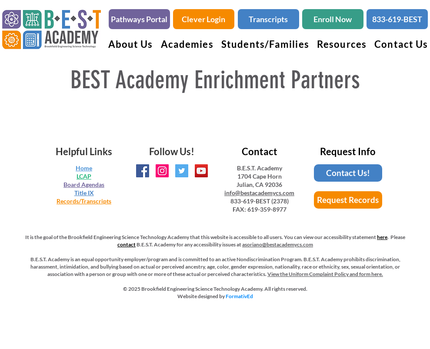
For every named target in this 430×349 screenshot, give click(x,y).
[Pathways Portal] (139, 19)
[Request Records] (348, 200)
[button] (187, 44)
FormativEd (239, 296)
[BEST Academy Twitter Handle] (181, 170)
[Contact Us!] (348, 173)
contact (126, 244)
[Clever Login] (203, 19)
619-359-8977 (267, 209)
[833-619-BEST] (397, 19)
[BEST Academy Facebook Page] (142, 170)
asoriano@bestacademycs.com (277, 244)
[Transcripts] (268, 19)
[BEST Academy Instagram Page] (162, 170)
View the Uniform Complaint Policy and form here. (325, 274)
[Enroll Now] (332, 19)
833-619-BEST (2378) (259, 201)
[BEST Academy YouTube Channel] (201, 170)
